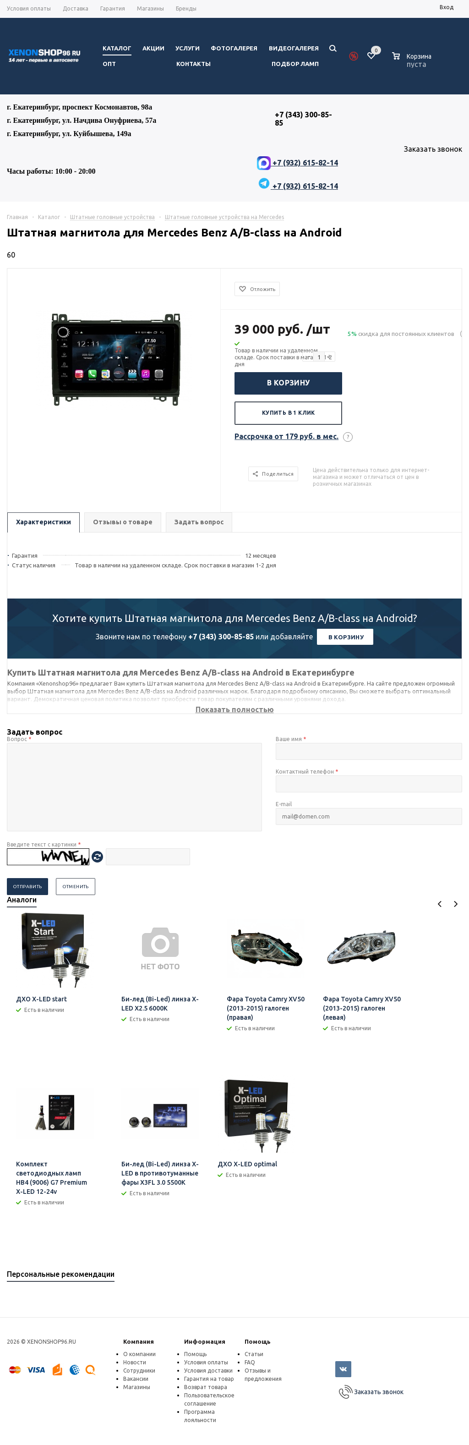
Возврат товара (205, 1387)
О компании (139, 1354)
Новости (134, 1362)
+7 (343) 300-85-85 (221, 636)
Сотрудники (139, 1371)
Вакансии (135, 1379)
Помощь (258, 1341)
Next (455, 904)
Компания (138, 1341)
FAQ (250, 1362)
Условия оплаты (206, 1362)
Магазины (136, 1387)
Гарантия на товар (209, 1379)
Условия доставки (208, 1371)
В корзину (288, 383)
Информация (204, 1341)
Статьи (254, 1354)
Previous (440, 904)
